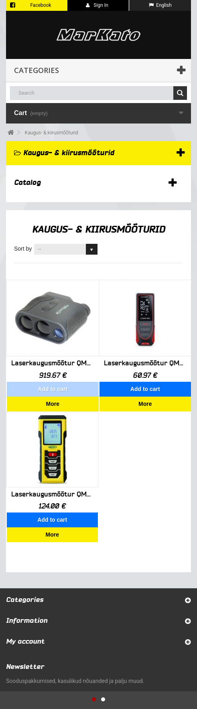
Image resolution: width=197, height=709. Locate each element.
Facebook (40, 5)
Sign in (97, 5)
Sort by (23, 248)
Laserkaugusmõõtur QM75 (145, 363)
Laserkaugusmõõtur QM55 (52, 363)
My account (25, 592)
